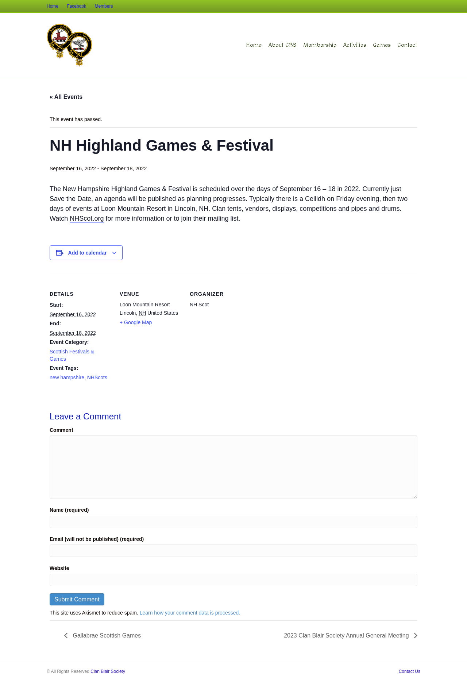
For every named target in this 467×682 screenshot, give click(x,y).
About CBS (282, 45)
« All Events (66, 97)
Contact (407, 45)
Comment (61, 430)
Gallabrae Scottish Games (106, 635)
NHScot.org (87, 218)
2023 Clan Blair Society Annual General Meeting (347, 635)
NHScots (97, 377)
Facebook (76, 6)
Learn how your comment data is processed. (190, 613)
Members (103, 6)
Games (382, 45)
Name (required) (69, 510)
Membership (319, 45)
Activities (354, 45)
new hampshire (67, 377)
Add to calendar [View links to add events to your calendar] (87, 253)
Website (59, 568)
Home (52, 6)
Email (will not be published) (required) (97, 539)
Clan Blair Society (107, 671)
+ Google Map (136, 322)
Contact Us (409, 671)
